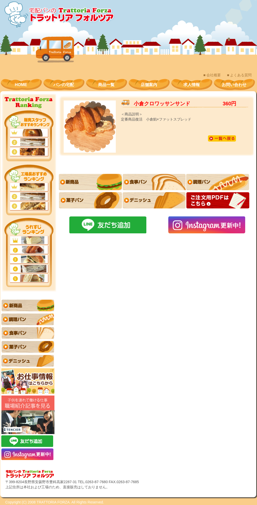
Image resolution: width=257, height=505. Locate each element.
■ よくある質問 (239, 75)
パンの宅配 (63, 84)
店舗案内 (149, 84)
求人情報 (191, 84)
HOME (21, 84)
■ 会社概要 (212, 75)
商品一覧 (106, 84)
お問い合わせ (234, 84)
